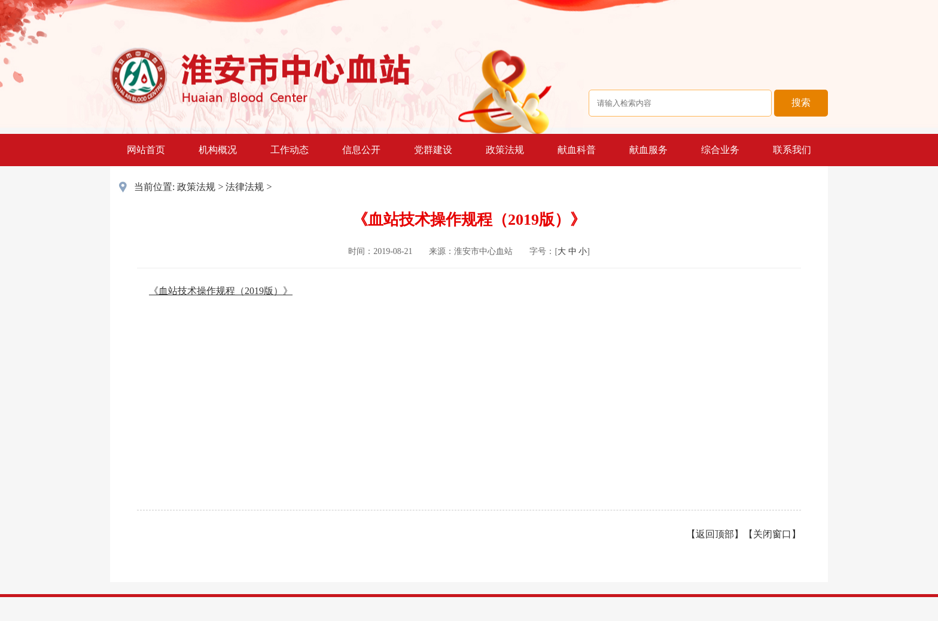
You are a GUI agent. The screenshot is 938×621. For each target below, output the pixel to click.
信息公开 (361, 150)
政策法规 (505, 150)
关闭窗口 (772, 534)
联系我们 (792, 150)
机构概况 (218, 150)
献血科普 (577, 150)
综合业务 (720, 150)
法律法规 (245, 187)
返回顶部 (715, 534)
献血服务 (648, 150)
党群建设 (433, 150)
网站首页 (146, 150)
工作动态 (289, 150)
